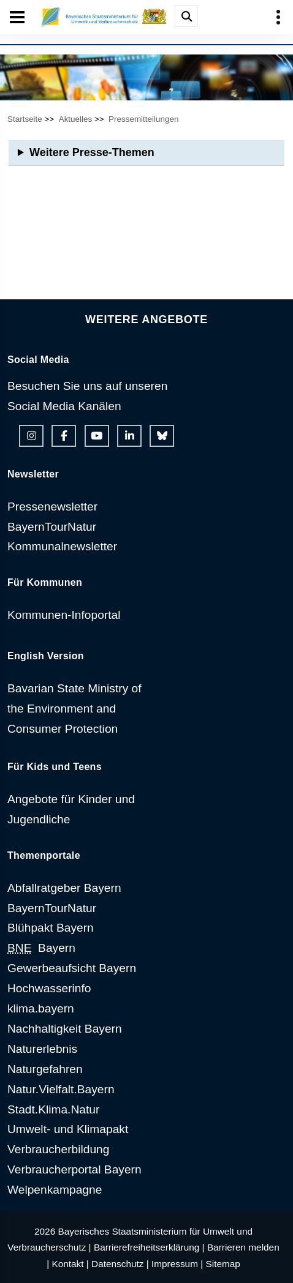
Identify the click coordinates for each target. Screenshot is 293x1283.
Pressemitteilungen (143, 119)
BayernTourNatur (51, 526)
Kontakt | (69, 1264)
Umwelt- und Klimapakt (67, 1129)
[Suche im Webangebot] (186, 16)
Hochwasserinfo (49, 988)
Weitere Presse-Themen (91, 152)
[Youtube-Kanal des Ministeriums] (97, 436)
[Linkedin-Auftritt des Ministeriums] (129, 436)
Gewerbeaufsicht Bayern (71, 968)
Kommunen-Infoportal (64, 614)
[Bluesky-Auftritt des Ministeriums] (162, 436)
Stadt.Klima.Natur (53, 1109)
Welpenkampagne (54, 1189)
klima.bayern (40, 1008)
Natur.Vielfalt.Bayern (61, 1089)
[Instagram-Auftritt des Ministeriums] (31, 436)
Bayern (41, 947)
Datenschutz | (120, 1264)
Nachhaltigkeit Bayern (64, 1028)
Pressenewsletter (52, 506)
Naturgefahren (45, 1069)
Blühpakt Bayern (50, 927)
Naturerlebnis (42, 1048)
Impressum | (177, 1264)
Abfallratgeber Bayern (64, 887)
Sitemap (222, 1264)
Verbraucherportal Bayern (74, 1169)
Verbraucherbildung (58, 1149)
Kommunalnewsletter (62, 546)
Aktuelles (76, 119)
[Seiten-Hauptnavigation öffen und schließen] (17, 17)
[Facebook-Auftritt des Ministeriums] (63, 436)
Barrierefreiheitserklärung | (149, 1247)
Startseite (24, 119)
